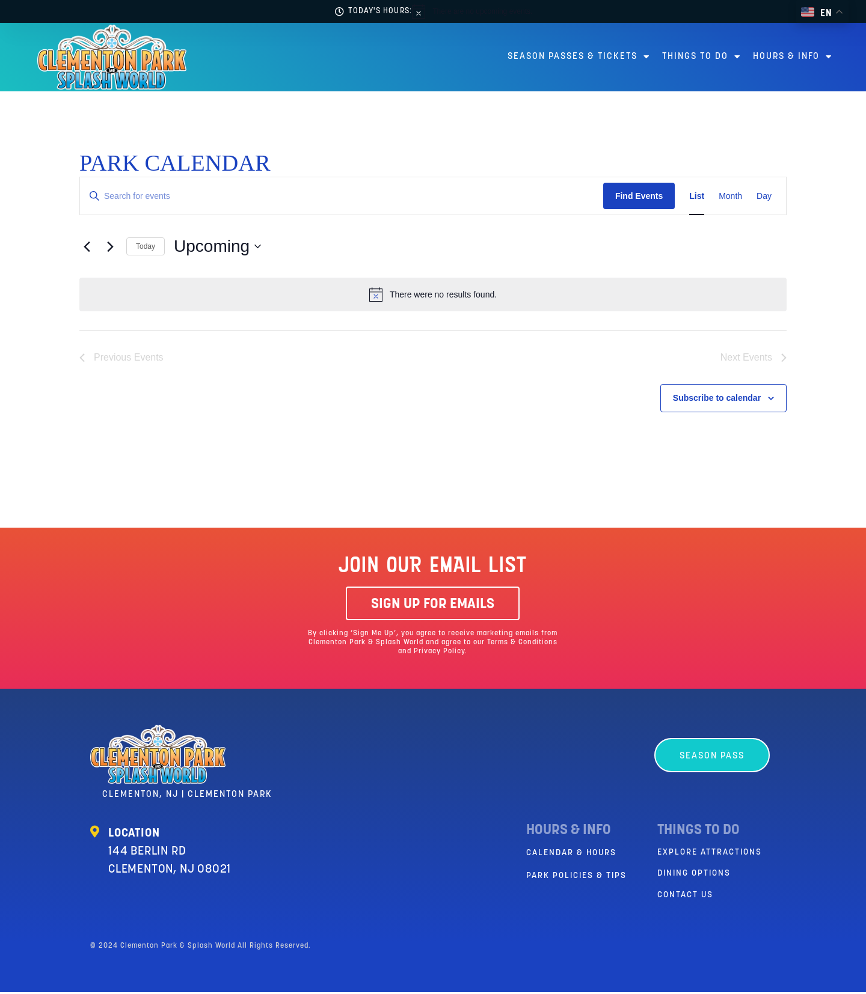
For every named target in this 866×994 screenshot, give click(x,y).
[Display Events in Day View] (764, 196)
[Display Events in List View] (696, 196)
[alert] (472, 11)
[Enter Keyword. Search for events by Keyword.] (341, 196)
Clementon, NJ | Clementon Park (187, 795)
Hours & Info (792, 56)
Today (145, 246)
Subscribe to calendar (717, 399)
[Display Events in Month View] (730, 196)
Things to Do (701, 56)
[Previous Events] (86, 246)
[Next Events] (110, 246)
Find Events (639, 196)
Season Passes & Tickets (579, 56)
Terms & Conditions (522, 643)
